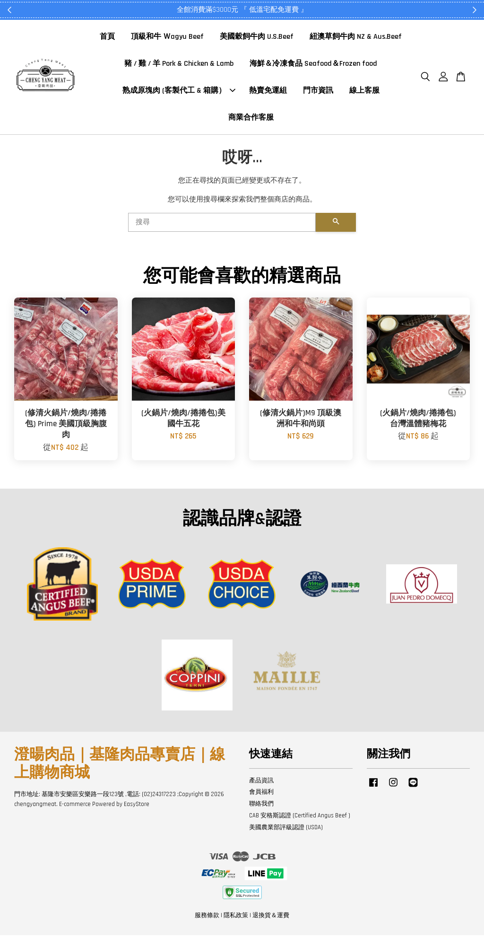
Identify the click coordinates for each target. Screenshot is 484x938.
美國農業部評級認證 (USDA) (286, 830)
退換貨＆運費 (270, 918)
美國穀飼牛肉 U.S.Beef (257, 38)
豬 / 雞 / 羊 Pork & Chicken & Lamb (178, 65)
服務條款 (207, 918)
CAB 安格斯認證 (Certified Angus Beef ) (299, 818)
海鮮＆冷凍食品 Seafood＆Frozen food (313, 65)
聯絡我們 (261, 806)
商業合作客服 (251, 119)
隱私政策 (236, 918)
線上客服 (364, 92)
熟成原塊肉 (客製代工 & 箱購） (178, 92)
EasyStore (136, 807)
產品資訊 (261, 783)
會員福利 (261, 794)
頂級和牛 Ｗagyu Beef (167, 38)
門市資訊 (318, 92)
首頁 (107, 38)
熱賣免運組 (268, 92)
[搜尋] (222, 225)
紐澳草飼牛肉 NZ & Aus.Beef (356, 38)
